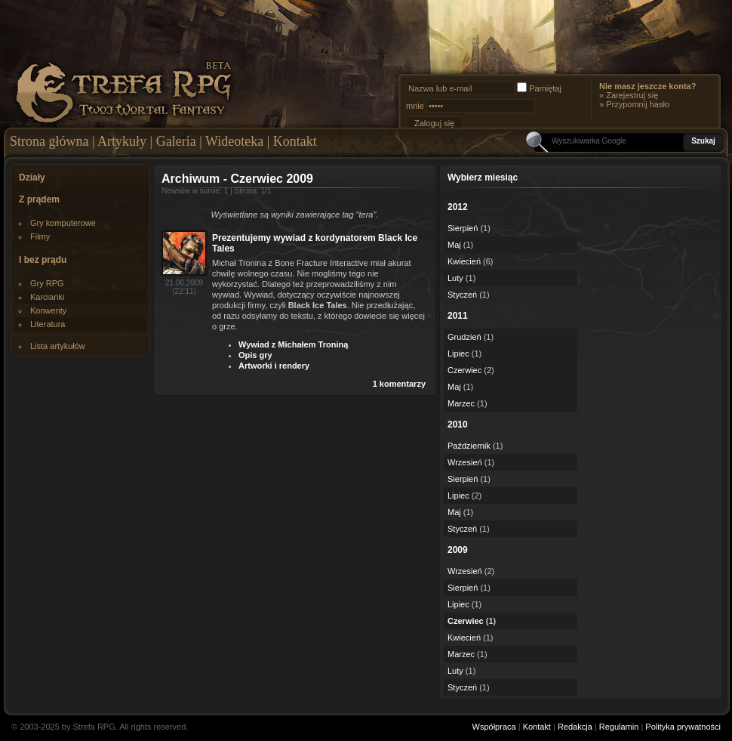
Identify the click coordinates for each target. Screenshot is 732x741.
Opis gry (255, 355)
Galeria (176, 141)
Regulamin (619, 726)
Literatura (47, 324)
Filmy (40, 236)
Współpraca (494, 726)
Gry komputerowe (63, 222)
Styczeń (462, 294)
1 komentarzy (399, 383)
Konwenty (48, 310)
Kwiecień (464, 261)
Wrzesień (465, 462)
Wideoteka (234, 141)
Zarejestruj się (632, 95)
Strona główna (49, 141)
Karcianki (47, 296)
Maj (454, 244)
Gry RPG (47, 283)
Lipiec (458, 353)
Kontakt (295, 141)
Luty (455, 278)
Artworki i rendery (273, 365)
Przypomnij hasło (637, 104)
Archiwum (190, 178)
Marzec (461, 403)
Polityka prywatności (683, 726)
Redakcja (575, 726)
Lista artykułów (57, 345)
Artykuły (121, 141)
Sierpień (463, 228)
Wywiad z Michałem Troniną (293, 344)
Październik (469, 445)
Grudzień (464, 336)
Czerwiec (464, 370)
